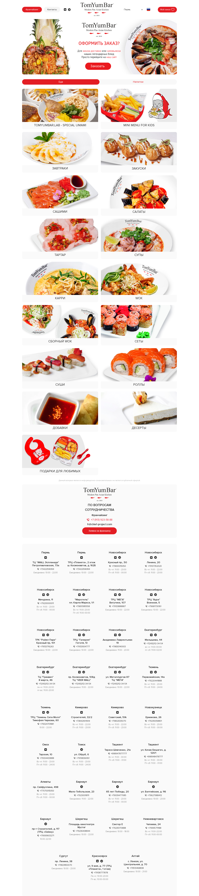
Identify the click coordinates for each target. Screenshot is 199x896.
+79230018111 (83, 795)
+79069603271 (47, 835)
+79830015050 (119, 566)
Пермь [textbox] (127, 9)
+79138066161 (83, 758)
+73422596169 (47, 569)
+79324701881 (47, 724)
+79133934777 (83, 646)
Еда (61, 82)
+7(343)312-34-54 (155, 643)
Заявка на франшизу (100, 530)
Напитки (138, 82)
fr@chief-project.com (99, 524)
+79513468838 (137, 868)
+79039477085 (119, 795)
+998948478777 (155, 756)
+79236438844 (83, 831)
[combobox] (133, 9)
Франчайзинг (32, 9)
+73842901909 (83, 721)
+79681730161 (154, 606)
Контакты (52, 9)
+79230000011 (47, 603)
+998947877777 (119, 753)
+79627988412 (155, 795)
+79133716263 (47, 646)
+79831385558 (83, 606)
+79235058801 (155, 721)
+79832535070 (119, 721)
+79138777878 (101, 872)
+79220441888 (155, 680)
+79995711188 (154, 828)
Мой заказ (165, 9)
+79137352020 (155, 566)
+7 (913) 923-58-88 (101, 519)
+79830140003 (119, 646)
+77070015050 (47, 791)
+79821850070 (65, 865)
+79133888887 (119, 606)
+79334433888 (47, 758)
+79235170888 (119, 828)
